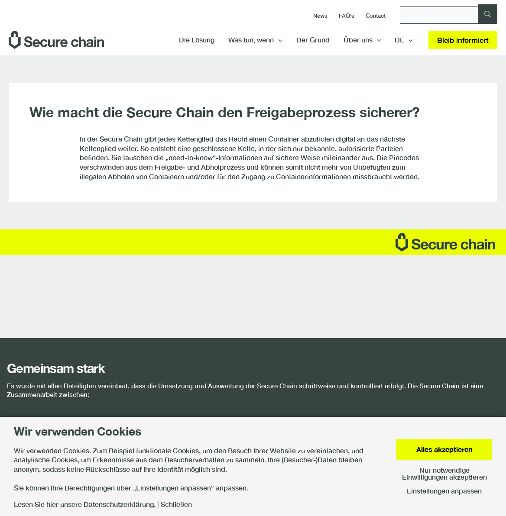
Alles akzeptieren (444, 449)
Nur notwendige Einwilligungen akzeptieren (444, 474)
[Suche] (448, 15)
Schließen (176, 504)
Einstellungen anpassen (444, 490)
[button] (278, 39)
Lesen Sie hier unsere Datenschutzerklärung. (85, 504)
